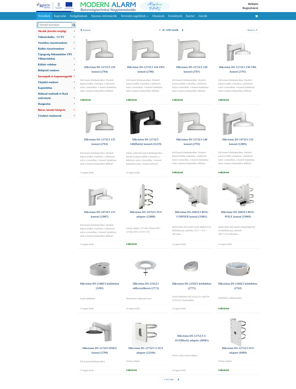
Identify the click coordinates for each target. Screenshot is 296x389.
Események (175, 16)
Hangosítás (57, 103)
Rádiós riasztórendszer (57, 48)
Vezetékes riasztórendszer (57, 42)
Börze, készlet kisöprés (57, 109)
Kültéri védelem (57, 64)
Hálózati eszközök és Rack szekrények (57, 96)
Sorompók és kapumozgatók (57, 76)
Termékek (44, 16)
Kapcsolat (60, 16)
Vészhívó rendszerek (57, 115)
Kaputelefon (57, 87)
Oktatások (158, 16)
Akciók (202, 16)
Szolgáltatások (78, 16)
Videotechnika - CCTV (57, 36)
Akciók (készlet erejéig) (57, 31)
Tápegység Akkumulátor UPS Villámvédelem (57, 56)
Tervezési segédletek (134, 16)
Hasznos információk (104, 16)
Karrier (190, 16)
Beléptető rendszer (57, 70)
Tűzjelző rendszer (57, 82)
